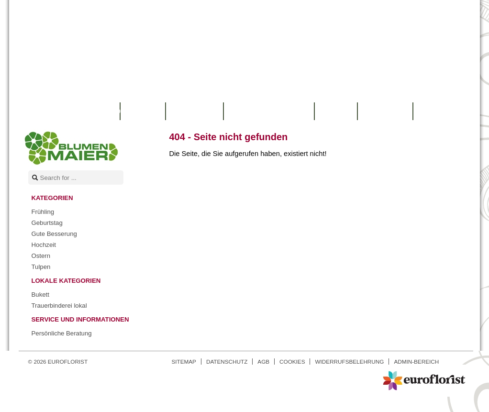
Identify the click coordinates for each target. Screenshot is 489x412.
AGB (263, 361)
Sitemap (184, 361)
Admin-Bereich (416, 361)
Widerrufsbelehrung (349, 361)
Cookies (292, 361)
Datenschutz (226, 361)
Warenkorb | (75, 111)
